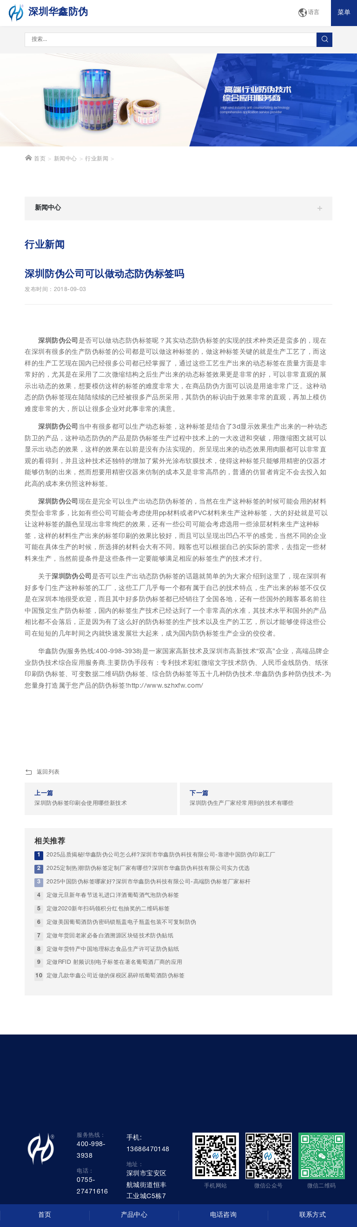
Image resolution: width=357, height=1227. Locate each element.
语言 (308, 13)
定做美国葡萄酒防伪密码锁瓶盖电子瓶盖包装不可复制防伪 (121, 923)
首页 (35, 158)
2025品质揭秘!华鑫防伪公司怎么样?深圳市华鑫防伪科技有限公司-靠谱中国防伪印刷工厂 (161, 855)
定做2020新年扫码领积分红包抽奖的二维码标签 (108, 909)
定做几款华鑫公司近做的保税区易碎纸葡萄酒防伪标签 (115, 976)
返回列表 (42, 773)
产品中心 (134, 1215)
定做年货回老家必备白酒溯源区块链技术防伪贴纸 (109, 936)
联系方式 (312, 1215)
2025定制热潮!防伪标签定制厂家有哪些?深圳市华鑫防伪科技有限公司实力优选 (148, 869)
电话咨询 (223, 1215)
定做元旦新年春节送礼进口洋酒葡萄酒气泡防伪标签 (112, 896)
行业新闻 (96, 159)
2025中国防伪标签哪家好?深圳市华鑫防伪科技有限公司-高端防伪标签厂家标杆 (148, 882)
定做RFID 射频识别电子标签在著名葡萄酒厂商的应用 (114, 963)
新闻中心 (65, 159)
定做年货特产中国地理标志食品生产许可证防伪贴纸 (112, 950)
